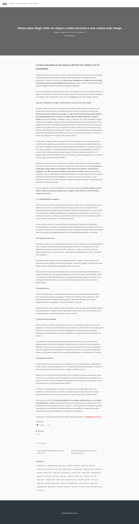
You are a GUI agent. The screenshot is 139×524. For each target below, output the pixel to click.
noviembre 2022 (77, 469)
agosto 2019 (80, 479)
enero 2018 (40, 490)
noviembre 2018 (84, 483)
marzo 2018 (89, 487)
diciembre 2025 (41, 465)
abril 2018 (82, 487)
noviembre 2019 (50, 479)
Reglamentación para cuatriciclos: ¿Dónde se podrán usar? (50, 452)
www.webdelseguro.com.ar (69, 513)
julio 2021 (48, 476)
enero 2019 (64, 483)
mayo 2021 (63, 476)
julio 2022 (40, 472)
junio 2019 (95, 479)
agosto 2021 (40, 476)
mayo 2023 (84, 465)
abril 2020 (94, 476)
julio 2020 (86, 476)
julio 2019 (88, 479)
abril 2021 (71, 476)
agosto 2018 (52, 487)
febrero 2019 (55, 483)
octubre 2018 (94, 483)
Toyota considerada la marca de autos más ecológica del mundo (84, 452)
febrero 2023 (49, 469)
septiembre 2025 (52, 465)
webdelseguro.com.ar (93, 417)
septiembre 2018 (42, 487)
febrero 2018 (98, 487)
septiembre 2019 (70, 479)
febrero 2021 (78, 476)
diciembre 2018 (73, 483)
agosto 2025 (62, 465)
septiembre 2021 (96, 472)
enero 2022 (56, 472)
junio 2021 (55, 476)
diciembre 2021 (65, 472)
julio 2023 (77, 465)
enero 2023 (57, 469)
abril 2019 (48, 483)
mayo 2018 (74, 487)
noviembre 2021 (76, 472)
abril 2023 (92, 465)
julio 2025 (70, 465)
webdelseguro (70, 35)
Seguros (44, 443)
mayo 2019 (40, 483)
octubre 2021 (86, 472)
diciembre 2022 (66, 469)
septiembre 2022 (88, 469)
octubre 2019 (60, 479)
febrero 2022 (47, 472)
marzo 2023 (40, 469)
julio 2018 (59, 487)
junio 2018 (67, 487)
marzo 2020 (40, 479)
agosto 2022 (98, 469)
